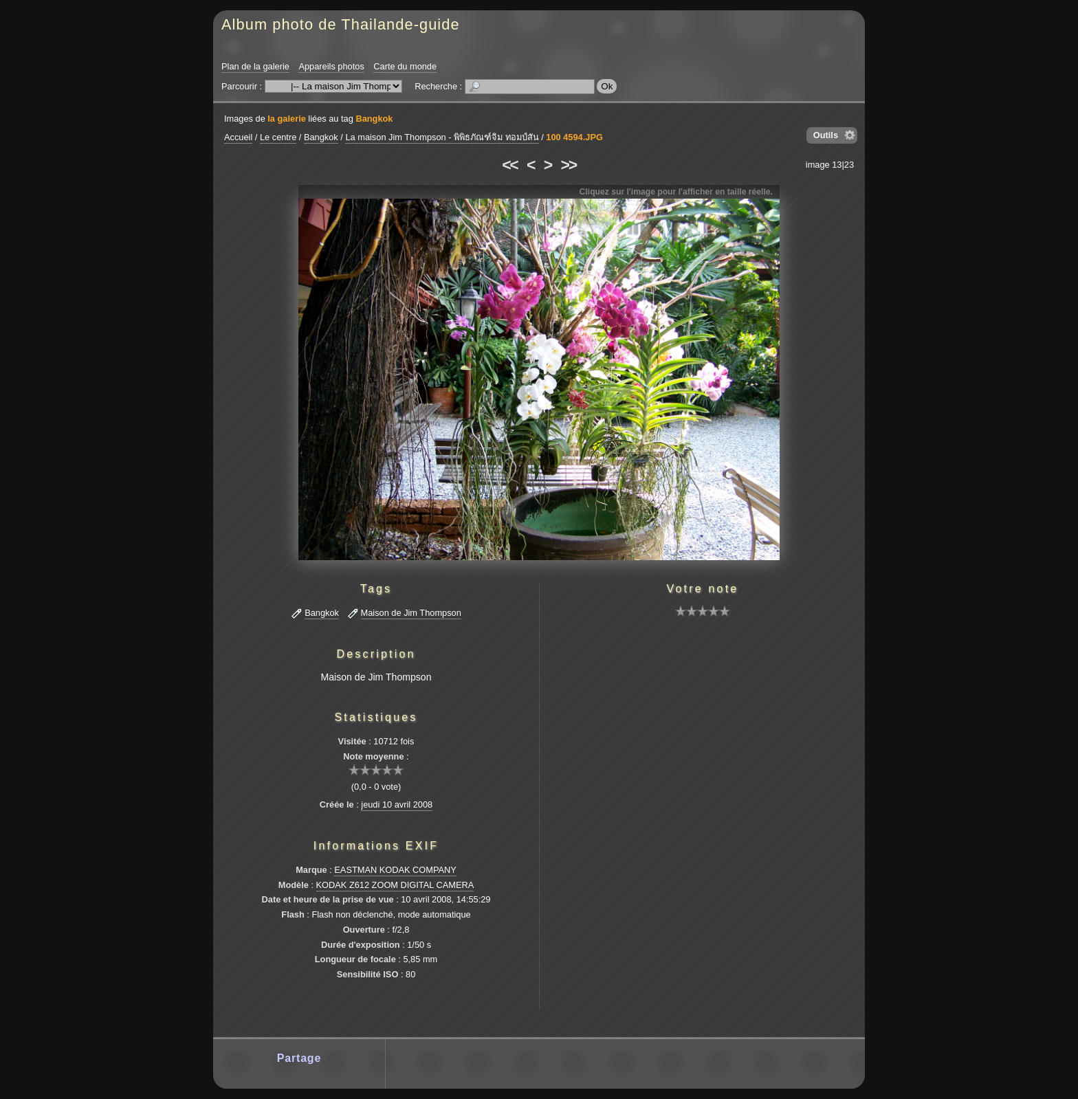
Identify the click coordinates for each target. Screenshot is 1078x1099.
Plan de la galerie (255, 66)
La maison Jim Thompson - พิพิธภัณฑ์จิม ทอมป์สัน (441, 137)
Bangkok (374, 118)
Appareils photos (331, 66)
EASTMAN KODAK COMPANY (395, 870)
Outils (825, 135)
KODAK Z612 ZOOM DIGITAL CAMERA (395, 885)
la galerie (286, 118)
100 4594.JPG (574, 137)
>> (568, 165)
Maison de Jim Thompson (411, 613)
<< (509, 165)
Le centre (278, 137)
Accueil (238, 137)
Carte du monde (405, 66)
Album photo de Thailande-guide (340, 24)
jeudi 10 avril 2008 (396, 804)
